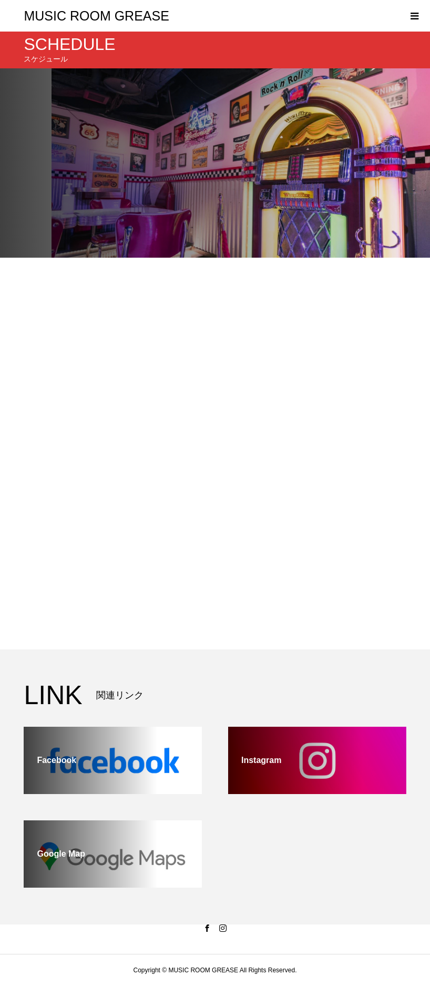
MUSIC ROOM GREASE (96, 15)
